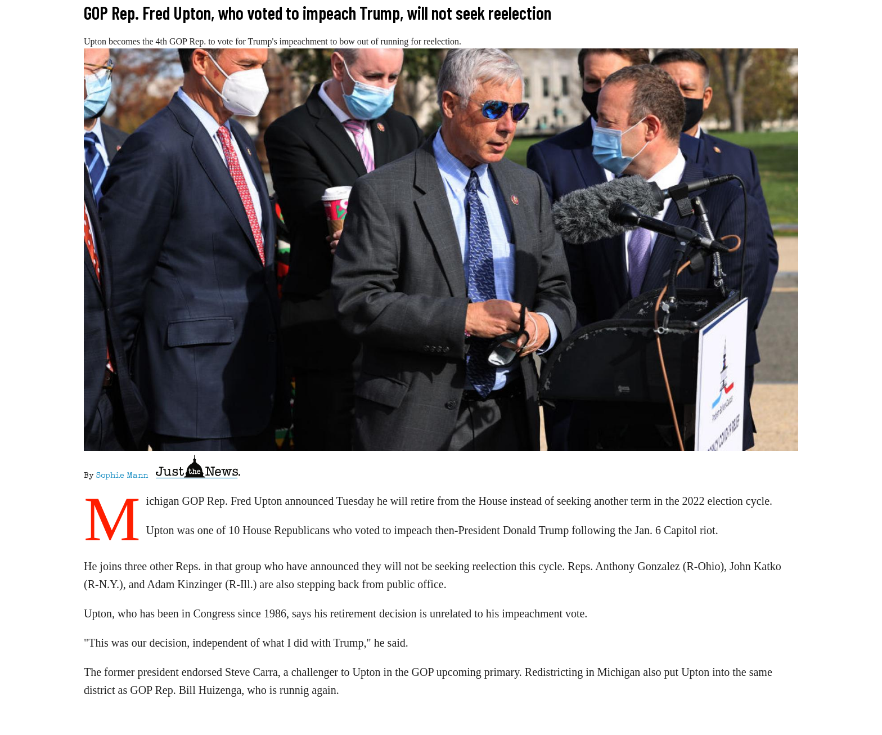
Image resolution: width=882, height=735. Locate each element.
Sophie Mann (122, 476)
